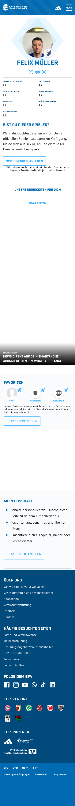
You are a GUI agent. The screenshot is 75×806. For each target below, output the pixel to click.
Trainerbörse (12, 659)
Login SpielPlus (14, 665)
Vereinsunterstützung (17, 605)
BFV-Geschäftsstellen (17, 653)
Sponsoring (11, 599)
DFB (15, 768)
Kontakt (9, 617)
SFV (6, 768)
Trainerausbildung (15, 641)
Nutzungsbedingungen (17, 774)
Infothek (9, 611)
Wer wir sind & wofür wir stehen (24, 586)
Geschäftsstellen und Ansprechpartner (28, 593)
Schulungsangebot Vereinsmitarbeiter (28, 647)
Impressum (60, 774)
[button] (31, 72)
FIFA (35, 768)
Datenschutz (42, 774)
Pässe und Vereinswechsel (21, 635)
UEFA (25, 768)
